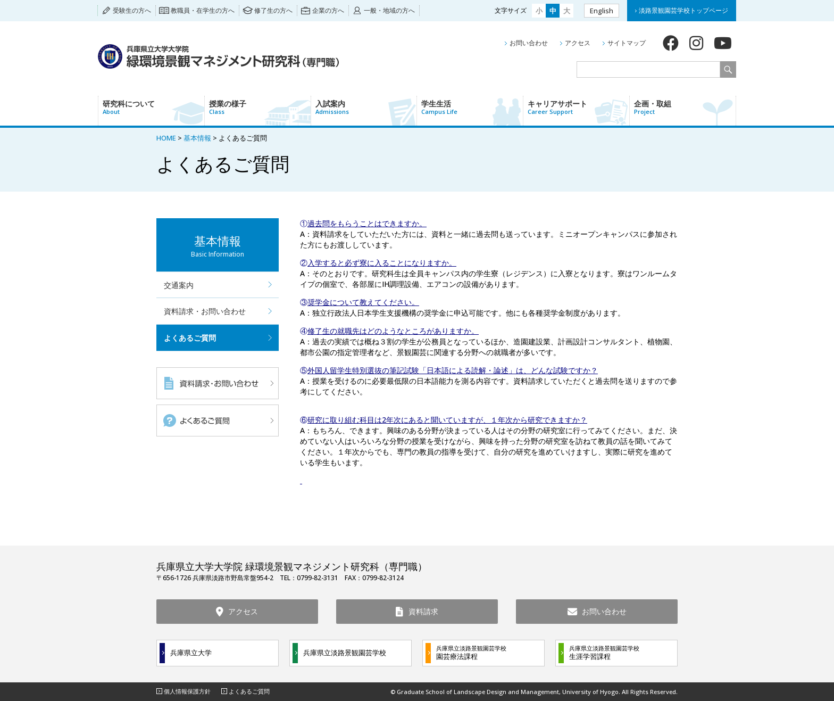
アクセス (577, 42)
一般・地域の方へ (389, 10)
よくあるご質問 (190, 338)
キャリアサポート (578, 107)
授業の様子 (260, 107)
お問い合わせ (529, 42)
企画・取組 (685, 107)
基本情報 (197, 138)
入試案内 (366, 107)
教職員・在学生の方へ (203, 10)
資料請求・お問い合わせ (205, 311)
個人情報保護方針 (187, 691)
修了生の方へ (273, 10)
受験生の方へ (132, 10)
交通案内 (179, 285)
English (601, 10)
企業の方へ (328, 10)
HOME (166, 138)
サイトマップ (626, 42)
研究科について (153, 107)
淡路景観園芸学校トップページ (683, 10)
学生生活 (472, 107)
